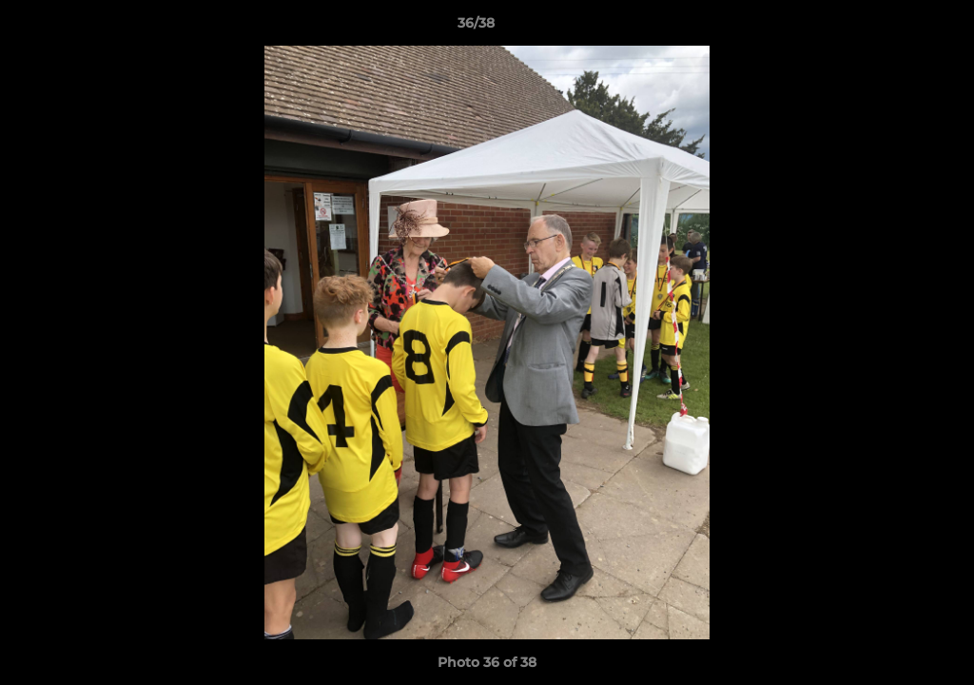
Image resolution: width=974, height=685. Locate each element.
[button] (894, 27)
